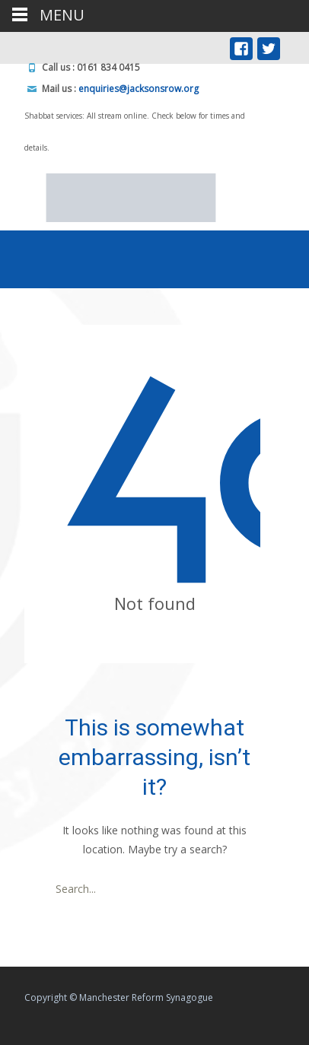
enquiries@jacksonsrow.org (138, 88)
